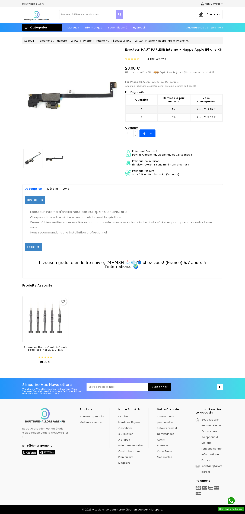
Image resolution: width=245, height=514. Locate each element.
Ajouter (147, 133)
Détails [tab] (52, 189)
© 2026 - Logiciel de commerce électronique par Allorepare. (122, 509)
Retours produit (167, 428)
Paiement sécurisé (130, 445)
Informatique (93, 27)
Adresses (163, 445)
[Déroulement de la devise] (34, 4)
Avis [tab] (66, 189)
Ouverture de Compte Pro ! (204, 27)
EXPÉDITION (33, 247)
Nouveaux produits (92, 416)
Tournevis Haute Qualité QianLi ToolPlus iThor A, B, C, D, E (45, 348)
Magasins (124, 463)
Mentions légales (129, 422)
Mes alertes (164, 457)
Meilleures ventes (91, 422)
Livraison (124, 416)
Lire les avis (156, 58)
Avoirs (161, 439)
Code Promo (165, 451)
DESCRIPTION (35, 200)
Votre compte (168, 409)
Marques (73, 27)
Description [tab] (33, 189)
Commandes (165, 434)
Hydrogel (139, 27)
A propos (124, 439)
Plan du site (125, 457)
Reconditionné (118, 27)
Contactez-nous (129, 451)
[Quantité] (129, 133)
